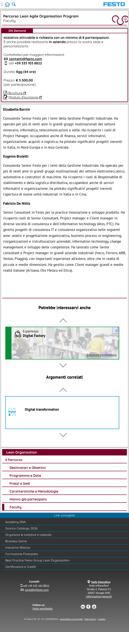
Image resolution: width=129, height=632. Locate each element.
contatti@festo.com (25, 59)
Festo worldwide (43, 608)
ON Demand (17, 31)
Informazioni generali (99, 596)
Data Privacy (90, 619)
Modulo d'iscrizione (25, 97)
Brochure (17, 93)
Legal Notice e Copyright (71, 619)
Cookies (101, 619)
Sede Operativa (100, 582)
